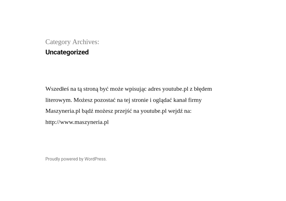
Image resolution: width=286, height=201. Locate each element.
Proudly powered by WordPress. (76, 159)
